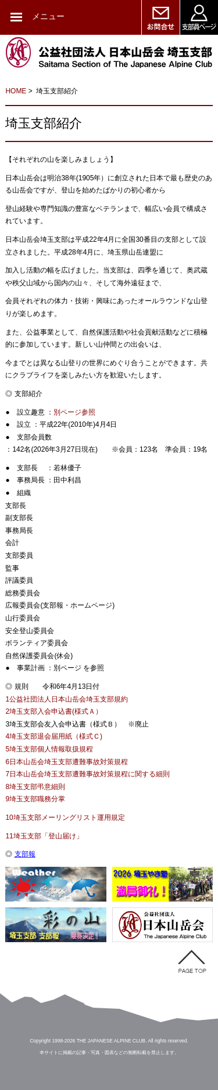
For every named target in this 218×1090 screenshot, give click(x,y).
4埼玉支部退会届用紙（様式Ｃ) (53, 736)
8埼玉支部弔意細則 (35, 787)
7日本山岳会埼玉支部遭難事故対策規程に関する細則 (87, 774)
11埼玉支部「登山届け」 (44, 836)
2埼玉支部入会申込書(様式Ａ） (53, 711)
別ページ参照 (74, 412)
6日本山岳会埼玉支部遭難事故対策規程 (66, 762)
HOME (15, 91)
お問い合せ (160, 17)
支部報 (25, 854)
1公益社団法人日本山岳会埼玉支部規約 (66, 699)
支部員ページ (199, 17)
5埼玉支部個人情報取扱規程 (49, 749)
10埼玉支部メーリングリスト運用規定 (64, 817)
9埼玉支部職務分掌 (35, 799)
